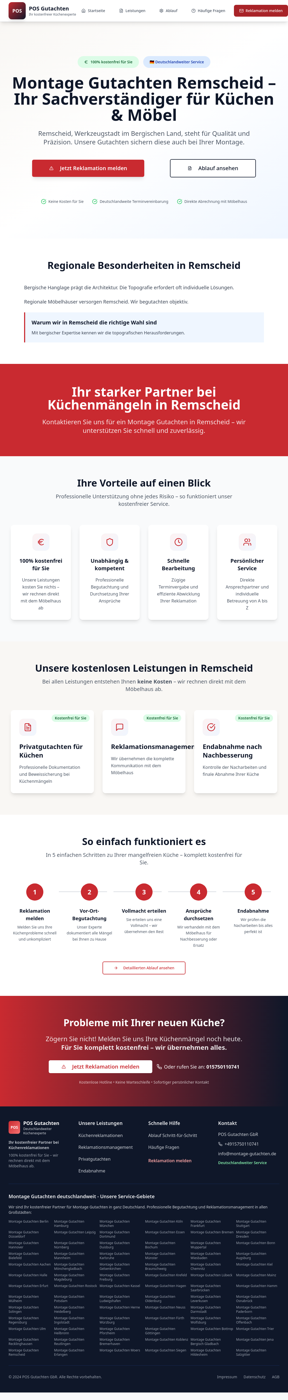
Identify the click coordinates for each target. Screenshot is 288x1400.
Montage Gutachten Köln (164, 1221)
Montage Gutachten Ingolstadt (69, 1320)
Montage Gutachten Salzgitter (251, 1352)
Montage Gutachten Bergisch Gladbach (206, 1341)
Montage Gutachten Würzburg (115, 1320)
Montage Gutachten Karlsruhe (115, 1256)
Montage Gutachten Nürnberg (69, 1245)
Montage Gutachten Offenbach (251, 1320)
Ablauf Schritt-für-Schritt (172, 1135)
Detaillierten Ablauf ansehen (144, 967)
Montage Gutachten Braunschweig (160, 1266)
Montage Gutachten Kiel (254, 1264)
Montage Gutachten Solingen (24, 1309)
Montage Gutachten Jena (255, 1339)
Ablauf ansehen (213, 168)
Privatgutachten (94, 1159)
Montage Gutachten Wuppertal (206, 1245)
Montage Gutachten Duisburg (115, 1245)
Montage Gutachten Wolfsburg (206, 1320)
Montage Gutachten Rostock (75, 1286)
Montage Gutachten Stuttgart (251, 1223)
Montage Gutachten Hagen (165, 1286)
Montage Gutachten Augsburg (251, 1256)
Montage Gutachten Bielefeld (24, 1256)
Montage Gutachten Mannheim (69, 1256)
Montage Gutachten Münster (160, 1256)
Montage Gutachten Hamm (256, 1286)
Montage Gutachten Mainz (256, 1275)
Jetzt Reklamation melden (88, 168)
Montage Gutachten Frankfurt (206, 1223)
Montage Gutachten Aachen (30, 1264)
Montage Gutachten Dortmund (115, 1234)
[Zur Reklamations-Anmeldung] (88, 168)
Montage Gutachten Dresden (251, 1234)
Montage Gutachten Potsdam (69, 1299)
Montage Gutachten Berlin (28, 1221)
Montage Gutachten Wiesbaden (206, 1256)
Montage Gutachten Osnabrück (251, 1299)
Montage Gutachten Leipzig (75, 1232)
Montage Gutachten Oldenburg (160, 1299)
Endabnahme (91, 1171)
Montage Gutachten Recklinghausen (24, 1341)
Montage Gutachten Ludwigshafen (115, 1299)
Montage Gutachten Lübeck (211, 1275)
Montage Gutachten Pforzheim (115, 1331)
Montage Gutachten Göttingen (160, 1331)
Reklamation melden (170, 1161)
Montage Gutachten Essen (165, 1232)
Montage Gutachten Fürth (164, 1318)
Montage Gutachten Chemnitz (206, 1266)
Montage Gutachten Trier (255, 1329)
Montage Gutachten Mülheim (24, 1299)
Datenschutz (255, 1376)
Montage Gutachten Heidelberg (69, 1309)
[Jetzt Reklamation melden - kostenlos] (100, 1066)
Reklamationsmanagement (105, 1147)
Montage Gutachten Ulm (27, 1329)
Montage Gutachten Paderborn (251, 1309)
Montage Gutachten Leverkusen (206, 1299)
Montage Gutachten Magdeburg (69, 1277)
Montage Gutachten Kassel (120, 1286)
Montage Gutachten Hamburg (69, 1223)
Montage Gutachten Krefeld (166, 1275)
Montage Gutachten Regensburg (24, 1320)
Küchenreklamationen (100, 1135)
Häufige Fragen (163, 1147)
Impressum (227, 1376)
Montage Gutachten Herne (120, 1307)
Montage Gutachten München (115, 1223)
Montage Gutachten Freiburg (115, 1277)
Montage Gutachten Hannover (24, 1245)
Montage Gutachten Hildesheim (206, 1352)
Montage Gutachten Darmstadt (206, 1309)
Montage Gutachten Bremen (212, 1232)
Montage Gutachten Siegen (165, 1350)
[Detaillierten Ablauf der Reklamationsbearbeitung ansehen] (144, 968)
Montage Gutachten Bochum (160, 1245)
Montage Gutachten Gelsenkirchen (115, 1266)
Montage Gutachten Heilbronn (69, 1331)
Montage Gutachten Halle (28, 1275)
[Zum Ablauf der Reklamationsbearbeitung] (213, 168)
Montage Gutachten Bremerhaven (115, 1341)
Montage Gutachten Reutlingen (69, 1341)
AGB (275, 1376)
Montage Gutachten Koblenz (166, 1339)
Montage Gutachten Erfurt (28, 1286)
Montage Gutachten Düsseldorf (24, 1234)
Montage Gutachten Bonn (255, 1243)
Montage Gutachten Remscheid (24, 1352)
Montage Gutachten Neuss (165, 1307)
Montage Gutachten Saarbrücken (206, 1288)
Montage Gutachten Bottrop (212, 1329)
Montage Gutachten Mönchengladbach (69, 1266)
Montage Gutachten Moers (120, 1350)
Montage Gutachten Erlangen (69, 1352)
